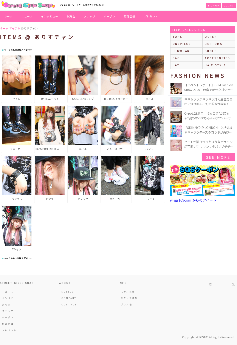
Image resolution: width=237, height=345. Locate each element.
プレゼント (151, 16)
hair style (215, 65)
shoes (211, 51)
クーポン (109, 16)
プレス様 (126, 304)
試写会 (71, 16)
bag (176, 58)
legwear (181, 51)
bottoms (213, 44)
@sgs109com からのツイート (193, 200)
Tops (177, 37)
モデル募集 (128, 291)
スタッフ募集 (129, 298)
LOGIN (229, 5)
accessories (217, 58)
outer (211, 37)
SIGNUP (213, 5)
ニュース (27, 16)
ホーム (8, 16)
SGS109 (67, 291)
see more (218, 157)
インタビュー (49, 16)
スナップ (89, 16)
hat (176, 65)
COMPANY (68, 298)
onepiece (182, 44)
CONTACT (69, 304)
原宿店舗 (129, 16)
